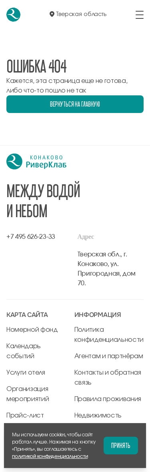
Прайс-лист (25, 415)
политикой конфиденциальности (50, 456)
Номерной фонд (32, 330)
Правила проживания (107, 399)
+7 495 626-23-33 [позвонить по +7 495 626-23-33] (30, 237)
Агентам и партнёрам (108, 356)
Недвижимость (98, 415)
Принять (120, 445)
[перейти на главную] (13, 15)
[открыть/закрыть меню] (140, 15)
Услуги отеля (25, 372)
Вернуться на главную (75, 104)
